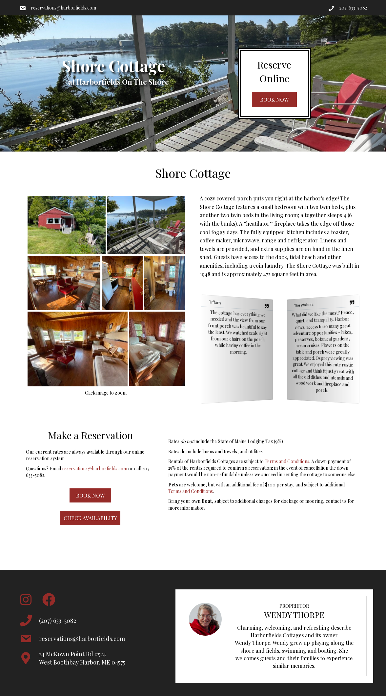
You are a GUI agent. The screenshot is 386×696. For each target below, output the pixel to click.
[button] (274, 99)
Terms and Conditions (287, 461)
